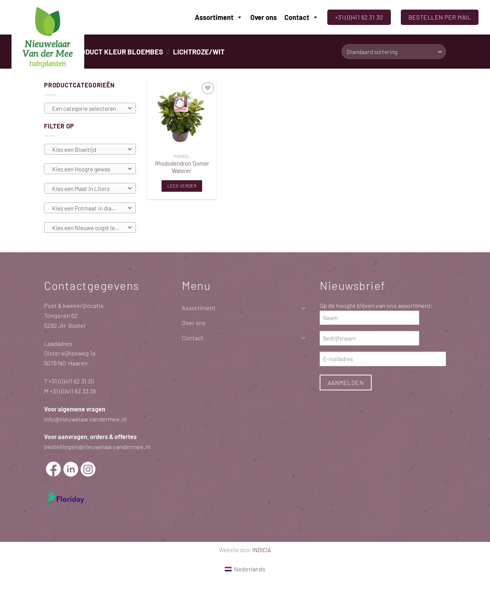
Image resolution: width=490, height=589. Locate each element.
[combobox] (90, 108)
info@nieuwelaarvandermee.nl (85, 419)
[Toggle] (303, 308)
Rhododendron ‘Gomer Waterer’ (182, 167)
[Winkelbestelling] (393, 51)
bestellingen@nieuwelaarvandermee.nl (97, 446)
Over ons (263, 17)
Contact (301, 17)
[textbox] (88, 108)
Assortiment (219, 17)
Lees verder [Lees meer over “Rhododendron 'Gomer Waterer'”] (181, 185)
